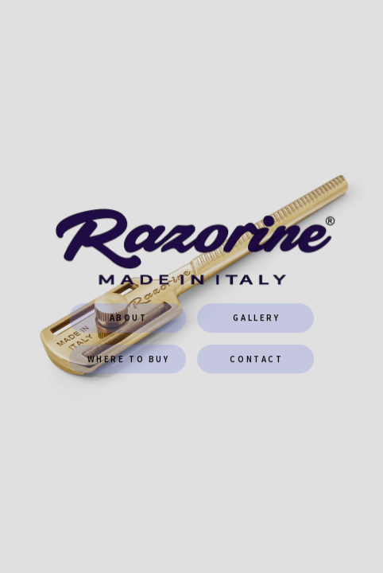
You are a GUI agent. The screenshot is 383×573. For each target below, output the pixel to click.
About (129, 318)
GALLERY (256, 318)
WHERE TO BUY (128, 358)
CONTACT (256, 358)
